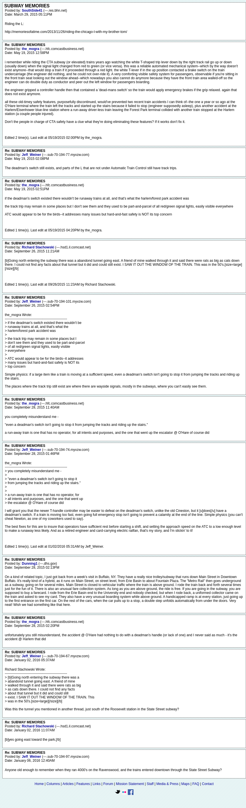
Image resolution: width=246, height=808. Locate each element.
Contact (208, 784)
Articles (67, 784)
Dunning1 (30, 564)
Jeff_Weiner (32, 155)
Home (39, 784)
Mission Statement (130, 784)
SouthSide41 (32, 10)
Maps (185, 784)
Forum (108, 784)
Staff (150, 784)
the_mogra (31, 49)
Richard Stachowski (38, 247)
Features (83, 784)
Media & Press (167, 784)
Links (97, 784)
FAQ (195, 784)
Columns (53, 784)
